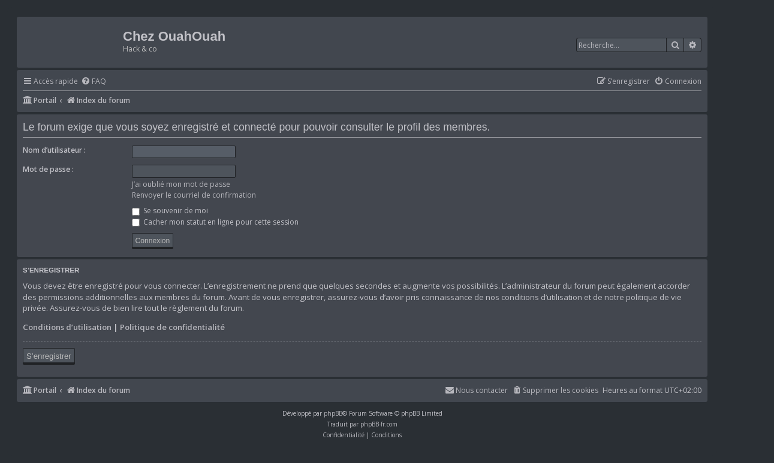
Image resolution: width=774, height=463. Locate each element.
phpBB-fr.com (378, 424)
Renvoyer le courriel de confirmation (194, 194)
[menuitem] (93, 82)
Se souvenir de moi (170, 210)
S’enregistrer (48, 356)
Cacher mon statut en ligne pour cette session (215, 222)
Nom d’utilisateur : (54, 150)
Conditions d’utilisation (67, 327)
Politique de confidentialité (172, 327)
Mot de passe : (48, 169)
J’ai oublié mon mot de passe (181, 184)
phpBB (333, 413)
